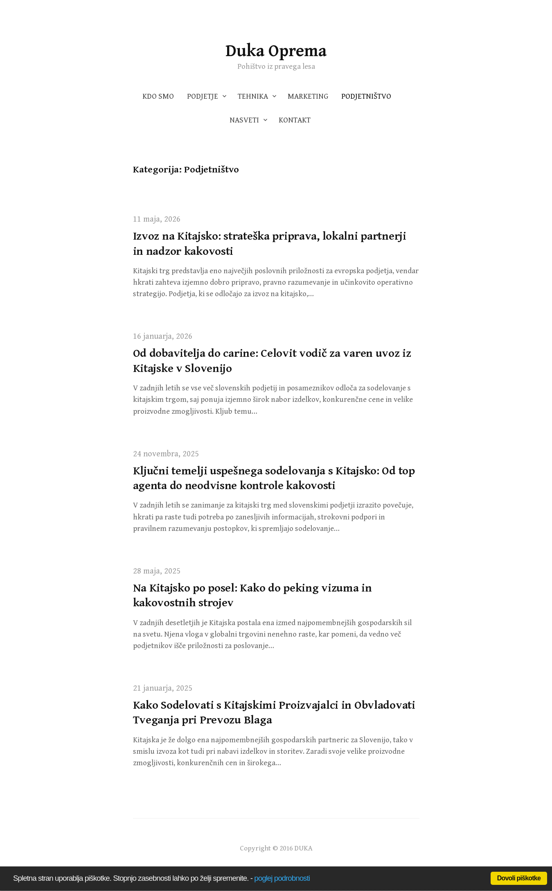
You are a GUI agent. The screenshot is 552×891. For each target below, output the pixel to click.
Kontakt (295, 120)
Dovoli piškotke (519, 878)
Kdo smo (158, 96)
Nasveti (244, 120)
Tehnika (253, 96)
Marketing (308, 96)
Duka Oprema (276, 51)
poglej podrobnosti (282, 878)
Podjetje (202, 96)
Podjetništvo (366, 96)
